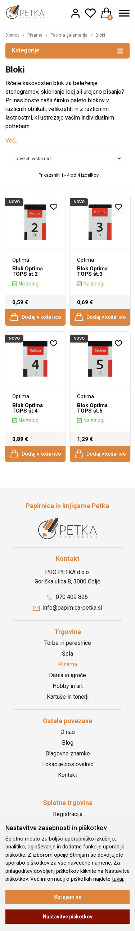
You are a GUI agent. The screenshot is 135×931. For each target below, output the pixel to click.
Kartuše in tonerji (68, 696)
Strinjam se (67, 897)
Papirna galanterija (68, 35)
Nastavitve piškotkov (68, 917)
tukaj (117, 879)
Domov (12, 35)
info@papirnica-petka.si (67, 607)
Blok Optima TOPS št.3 (92, 271)
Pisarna (34, 35)
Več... (11, 140)
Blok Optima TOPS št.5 (92, 408)
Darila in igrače (67, 675)
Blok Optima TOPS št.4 (27, 408)
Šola (67, 653)
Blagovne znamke (67, 753)
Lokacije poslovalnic (67, 764)
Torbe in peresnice (67, 642)
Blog (67, 742)
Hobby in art (68, 686)
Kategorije (67, 50)
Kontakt (67, 775)
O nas (67, 731)
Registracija (67, 814)
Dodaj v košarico (35, 316)
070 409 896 (67, 596)
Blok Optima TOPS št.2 (27, 271)
